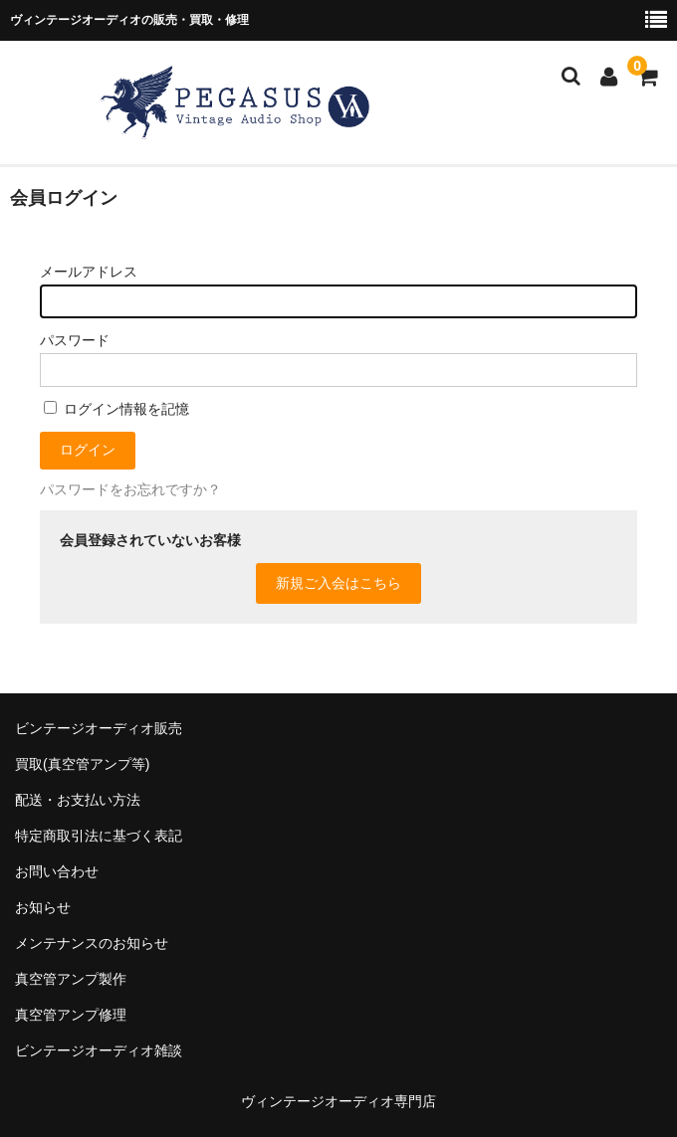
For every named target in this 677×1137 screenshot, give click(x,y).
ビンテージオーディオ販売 (98, 728)
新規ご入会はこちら (338, 583)
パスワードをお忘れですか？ (130, 489)
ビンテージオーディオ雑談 (98, 1050)
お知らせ (43, 907)
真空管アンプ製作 (70, 979)
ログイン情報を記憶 (116, 409)
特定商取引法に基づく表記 (98, 836)
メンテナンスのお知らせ (91, 943)
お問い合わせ (57, 871)
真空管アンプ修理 (70, 1015)
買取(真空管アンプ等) (82, 764)
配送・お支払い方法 (77, 800)
